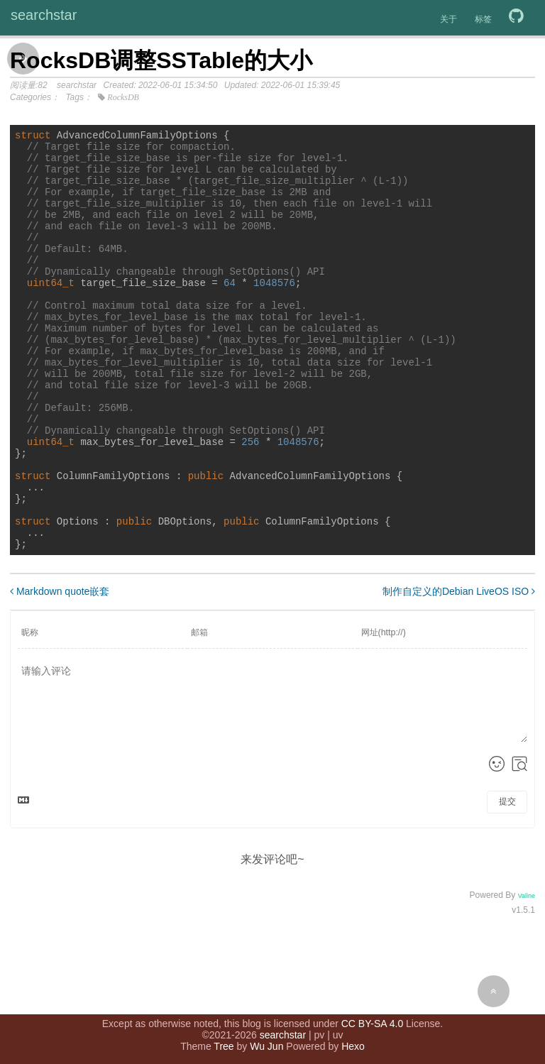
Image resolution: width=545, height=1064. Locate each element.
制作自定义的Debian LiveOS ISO (458, 670)
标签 (483, 19)
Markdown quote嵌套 (59, 670)
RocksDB (123, 97)
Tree (223, 1042)
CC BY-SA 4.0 (372, 1020)
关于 (448, 19)
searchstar (44, 15)
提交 (507, 880)
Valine (526, 974)
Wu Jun (266, 1042)
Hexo (353, 1042)
